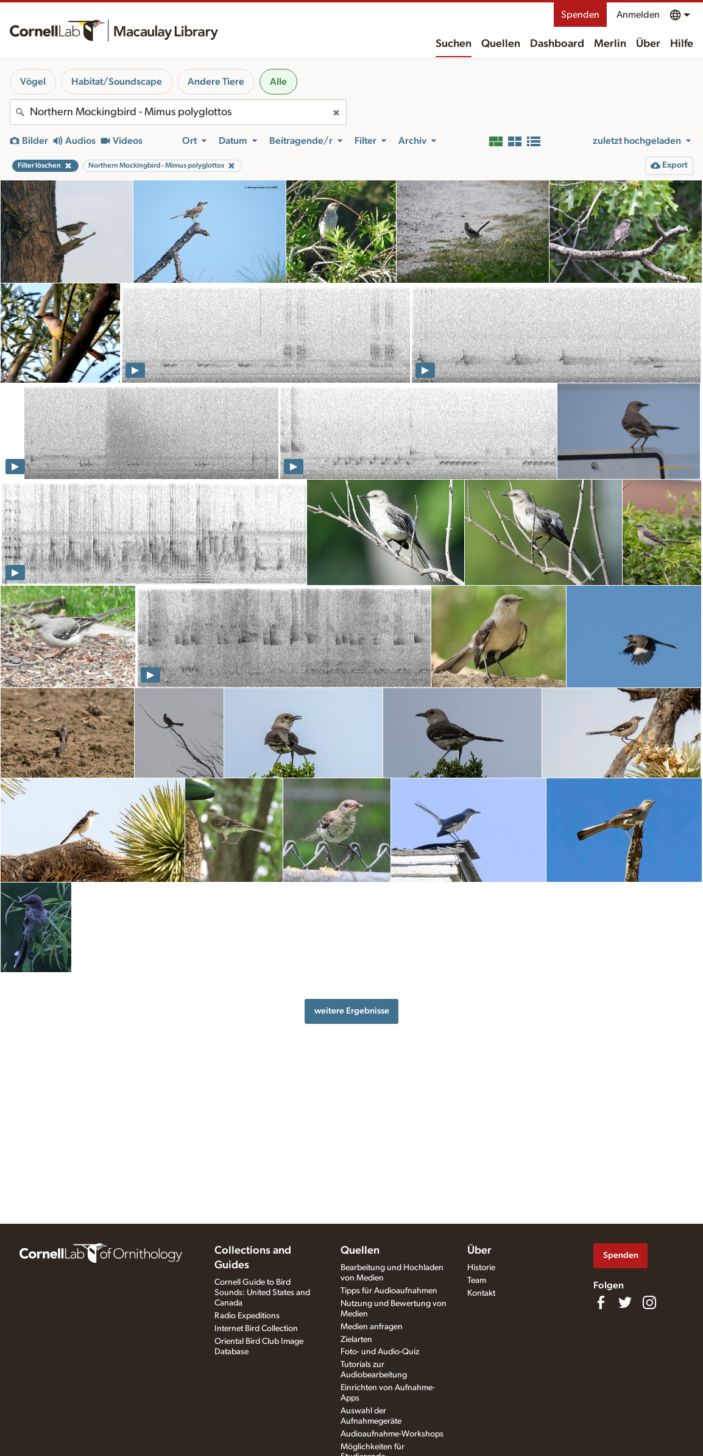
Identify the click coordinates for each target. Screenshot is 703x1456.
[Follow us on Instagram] (649, 1302)
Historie (481, 1267)
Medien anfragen (372, 1327)
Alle (278, 82)
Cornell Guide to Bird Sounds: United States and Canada (262, 1292)
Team (476, 1280)
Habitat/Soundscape (116, 82)
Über (648, 43)
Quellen (500, 43)
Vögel (33, 82)
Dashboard (557, 43)
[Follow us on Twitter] (625, 1302)
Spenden (580, 15)
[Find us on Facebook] (600, 1302)
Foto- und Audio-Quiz (380, 1352)
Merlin (610, 43)
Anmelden (638, 15)
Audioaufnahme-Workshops (392, 1434)
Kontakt (481, 1293)
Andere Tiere (216, 82)
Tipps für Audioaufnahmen (389, 1291)
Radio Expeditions (247, 1316)
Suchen (454, 43)
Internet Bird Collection (256, 1328)
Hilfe (681, 43)
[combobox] (178, 112)
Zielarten (356, 1339)
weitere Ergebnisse (351, 1010)
